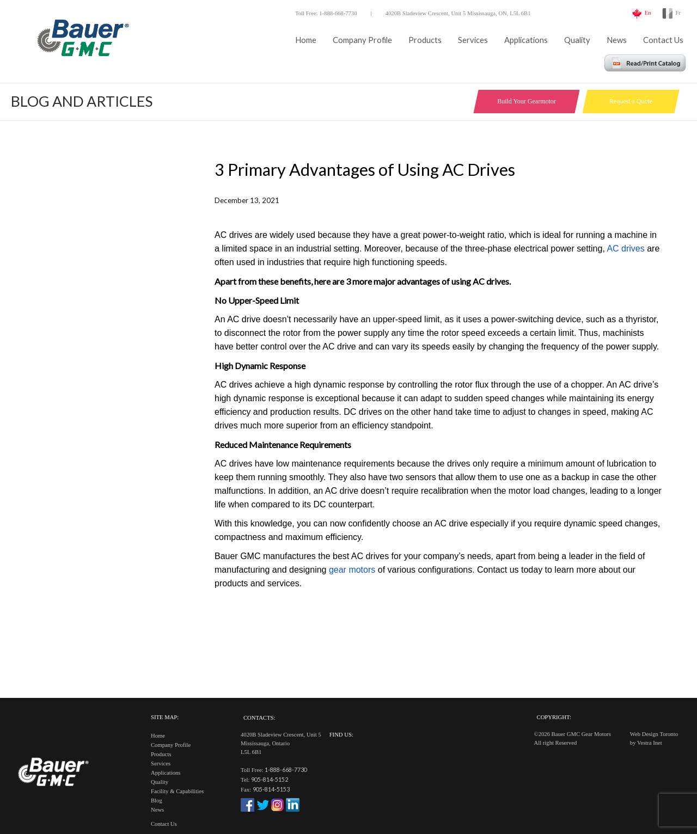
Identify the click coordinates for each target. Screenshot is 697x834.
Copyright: (554, 717)
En (648, 13)
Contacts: (259, 718)
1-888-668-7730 (286, 769)
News (617, 40)
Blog (156, 801)
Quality (577, 40)
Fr (678, 13)
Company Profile (362, 40)
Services (473, 40)
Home (305, 40)
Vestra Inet (649, 743)
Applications (526, 40)
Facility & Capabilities (177, 791)
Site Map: (165, 717)
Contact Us (663, 40)
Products (425, 40)
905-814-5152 (269, 779)
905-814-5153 (271, 789)
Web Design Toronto (654, 734)
